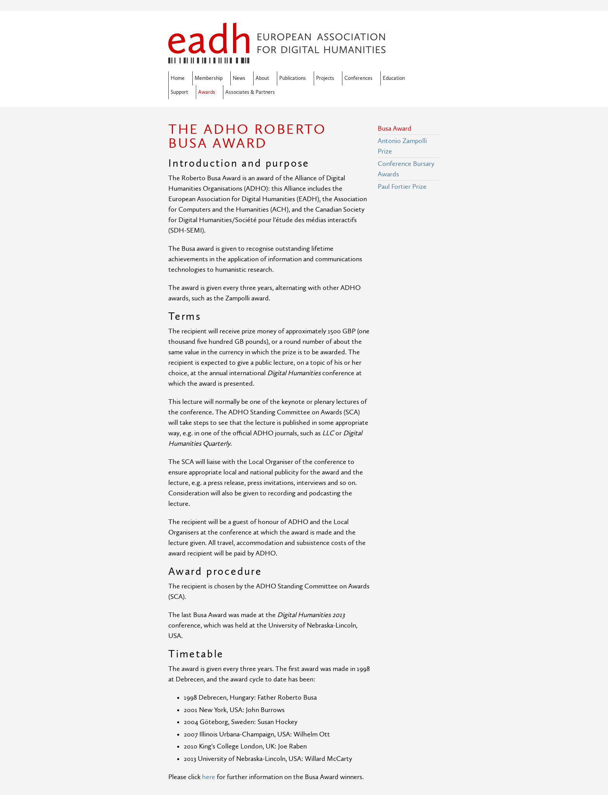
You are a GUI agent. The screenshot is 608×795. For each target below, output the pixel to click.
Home (178, 78)
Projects (325, 78)
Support (179, 92)
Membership (209, 78)
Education (394, 78)
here (208, 777)
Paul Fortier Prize (402, 187)
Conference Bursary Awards (406, 169)
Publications (292, 78)
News (239, 78)
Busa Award (394, 128)
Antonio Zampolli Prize (402, 146)
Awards (206, 92)
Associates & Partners (250, 92)
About (262, 78)
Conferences (358, 78)
